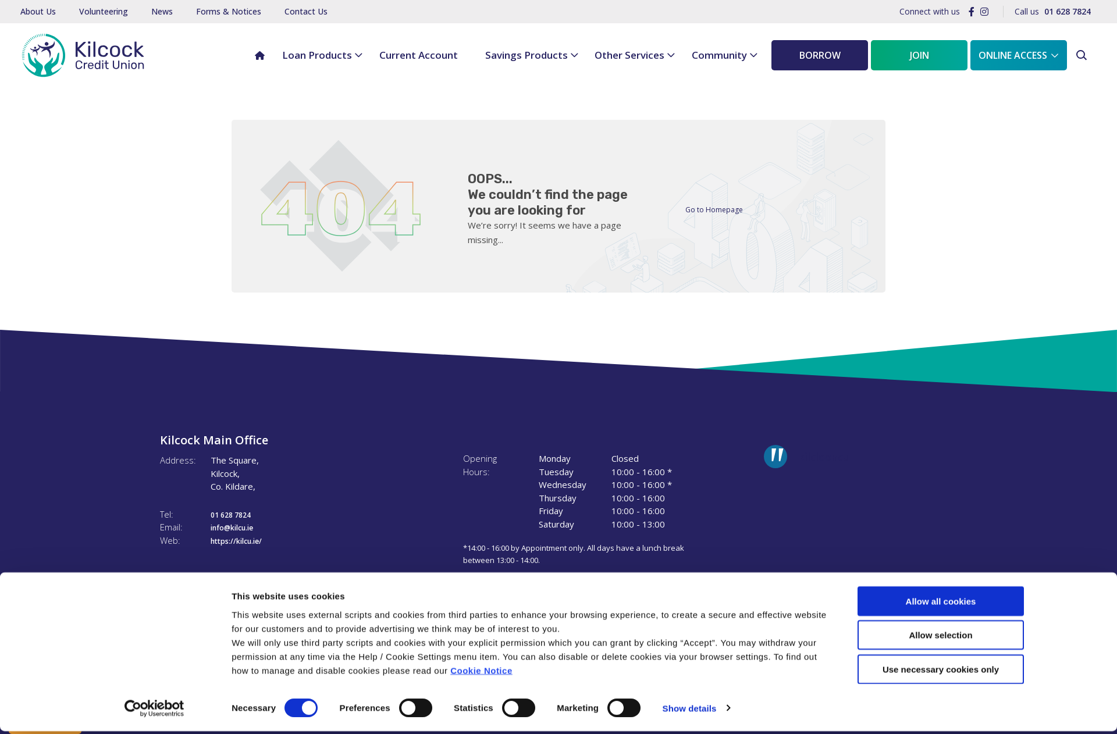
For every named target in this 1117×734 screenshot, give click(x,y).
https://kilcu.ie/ (243, 540)
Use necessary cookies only (941, 672)
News (162, 11)
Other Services (629, 55)
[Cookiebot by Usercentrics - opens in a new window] (154, 711)
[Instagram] (984, 11)
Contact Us (306, 11)
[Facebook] (971, 11)
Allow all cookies (941, 604)
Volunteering (103, 11)
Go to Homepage (720, 209)
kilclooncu (824, 457)
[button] (1083, 56)
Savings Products (526, 55)
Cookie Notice (481, 673)
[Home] (79, 55)
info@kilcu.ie (238, 527)
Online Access (1013, 55)
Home (255, 47)
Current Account (418, 55)
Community (719, 55)
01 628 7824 (236, 514)
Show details (690, 711)
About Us (38, 11)
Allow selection (940, 638)
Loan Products (317, 55)
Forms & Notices (228, 11)
